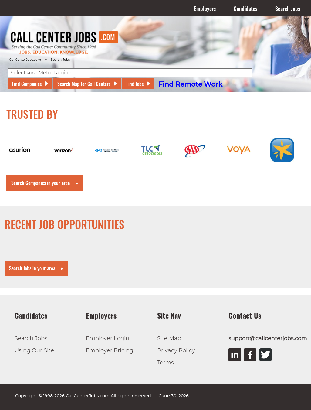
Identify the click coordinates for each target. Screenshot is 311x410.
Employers (205, 8)
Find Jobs (135, 83)
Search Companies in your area (40, 182)
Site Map (169, 338)
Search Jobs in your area (32, 268)
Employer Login (107, 338)
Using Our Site (34, 350)
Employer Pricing (109, 350)
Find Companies (27, 83)
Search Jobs (287, 8)
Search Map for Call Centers (83, 83)
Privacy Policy (176, 350)
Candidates (245, 8)
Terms (165, 362)
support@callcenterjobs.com (267, 338)
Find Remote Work (190, 84)
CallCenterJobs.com (25, 60)
